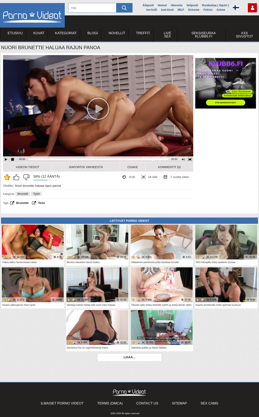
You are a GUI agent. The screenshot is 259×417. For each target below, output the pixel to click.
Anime (221, 9)
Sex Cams (209, 403)
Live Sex (167, 34)
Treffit (143, 33)
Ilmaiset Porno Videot (62, 403)
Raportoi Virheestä (86, 167)
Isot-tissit (167, 9)
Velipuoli (192, 5)
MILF (181, 9)
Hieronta (176, 5)
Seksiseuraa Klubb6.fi (203, 34)
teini (41, 203)
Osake (132, 167)
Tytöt (36, 193)
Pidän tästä (17, 177)
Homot (162, 5)
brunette (22, 203)
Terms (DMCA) (110, 403)
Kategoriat (66, 33)
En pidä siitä (25, 177)
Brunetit (22, 193)
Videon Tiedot (27, 167)
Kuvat (38, 33)
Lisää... (129, 357)
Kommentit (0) (169, 167)
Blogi (92, 33)
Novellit (117, 33)
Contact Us (147, 403)
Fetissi (208, 9)
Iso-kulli (151, 9)
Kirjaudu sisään (252, 7)
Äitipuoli (148, 5)
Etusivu (15, 33)
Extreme (193, 9)
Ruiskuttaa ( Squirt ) (215, 5)
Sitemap (179, 403)
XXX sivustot (244, 34)
